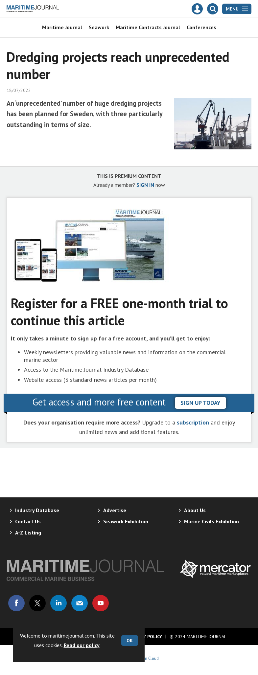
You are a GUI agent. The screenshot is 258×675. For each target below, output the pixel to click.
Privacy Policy (145, 637)
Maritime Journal (62, 27)
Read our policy (82, 645)
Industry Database (37, 510)
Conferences (201, 27)
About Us (195, 510)
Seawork (99, 27)
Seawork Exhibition (125, 521)
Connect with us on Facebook (16, 603)
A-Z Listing (28, 532)
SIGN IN (145, 185)
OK (130, 640)
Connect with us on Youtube (100, 603)
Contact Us (28, 521)
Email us (79, 603)
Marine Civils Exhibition (211, 521)
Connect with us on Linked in (58, 603)
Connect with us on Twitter (37, 603)
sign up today (200, 402)
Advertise (114, 510)
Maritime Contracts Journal (148, 27)
